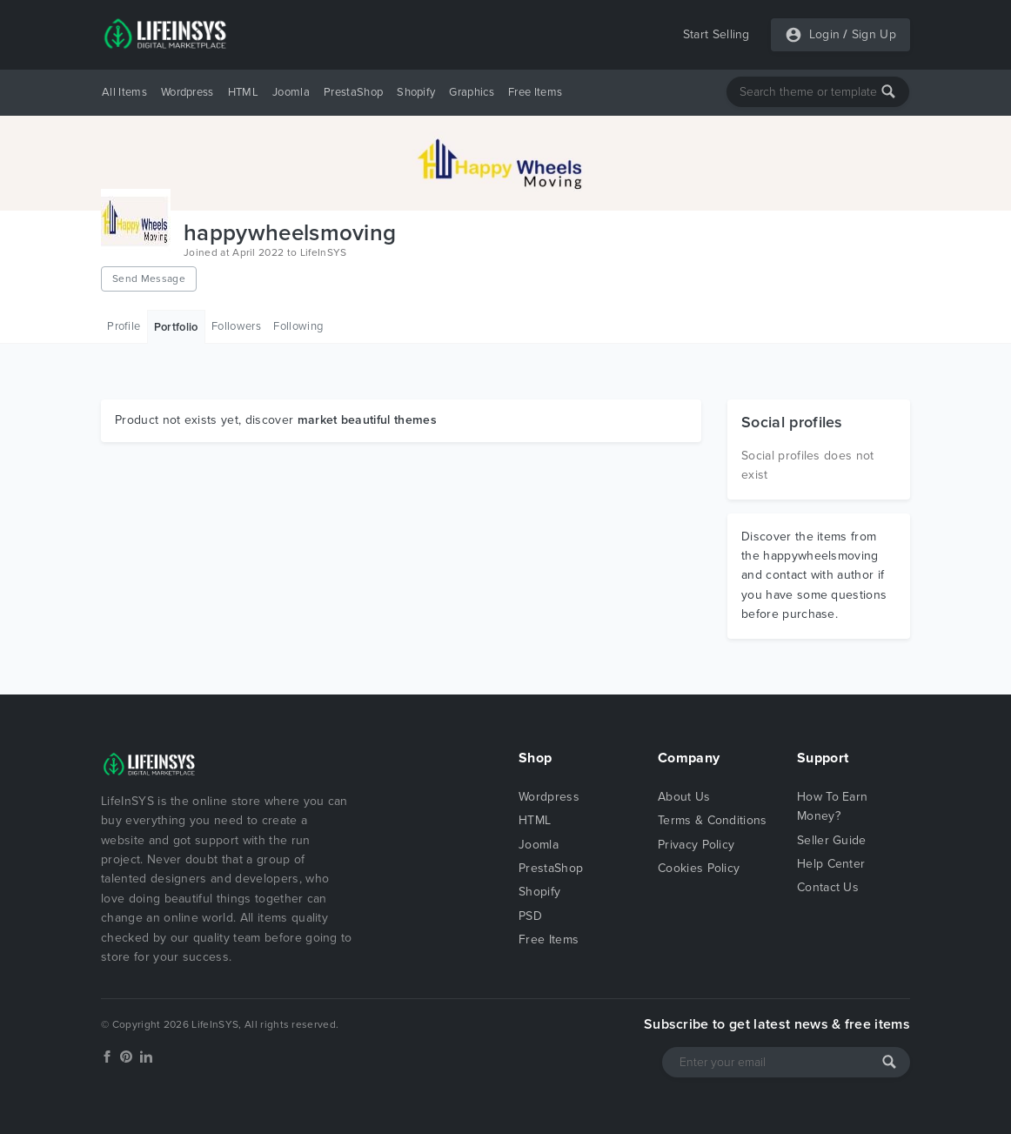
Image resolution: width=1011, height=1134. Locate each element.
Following (298, 326)
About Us (684, 796)
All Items (124, 92)
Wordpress (187, 92)
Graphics (471, 92)
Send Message (148, 278)
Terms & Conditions (712, 820)
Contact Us (828, 887)
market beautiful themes (367, 420)
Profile (123, 326)
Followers (236, 326)
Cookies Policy (699, 868)
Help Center (831, 863)
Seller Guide (832, 840)
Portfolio (176, 327)
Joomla (291, 92)
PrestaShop (353, 92)
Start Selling (716, 34)
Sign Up (874, 34)
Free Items (535, 92)
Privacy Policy (696, 844)
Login (824, 34)
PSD (530, 916)
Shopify (416, 92)
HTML (243, 92)
